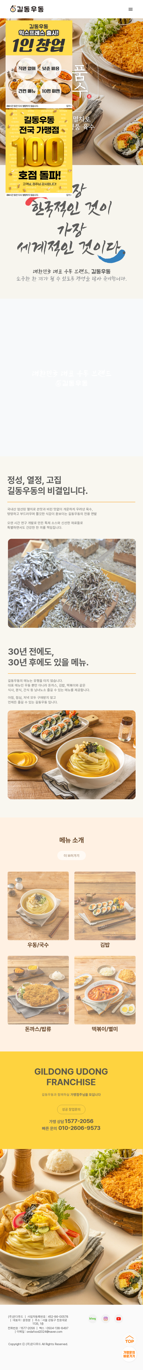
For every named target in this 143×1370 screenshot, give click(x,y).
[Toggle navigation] (130, 9)
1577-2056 (77, 1121)
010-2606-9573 (78, 1128)
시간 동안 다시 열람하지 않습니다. (22, 106)
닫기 (68, 106)
